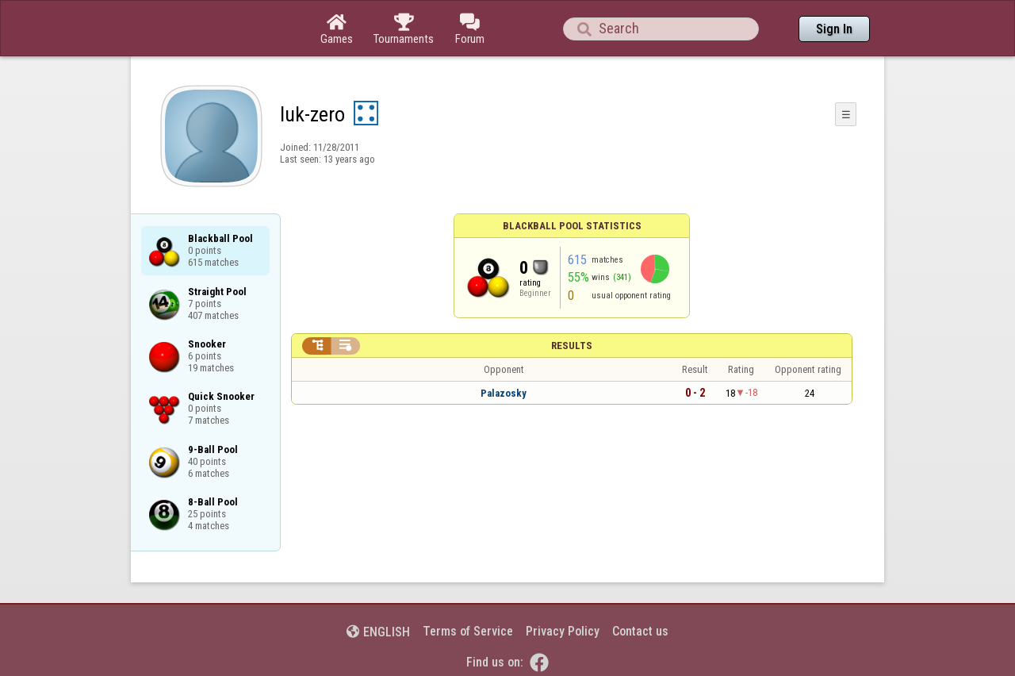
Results (571, 345)
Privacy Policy (562, 631)
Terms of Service (468, 631)
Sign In (834, 28)
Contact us (640, 631)
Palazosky (504, 393)
